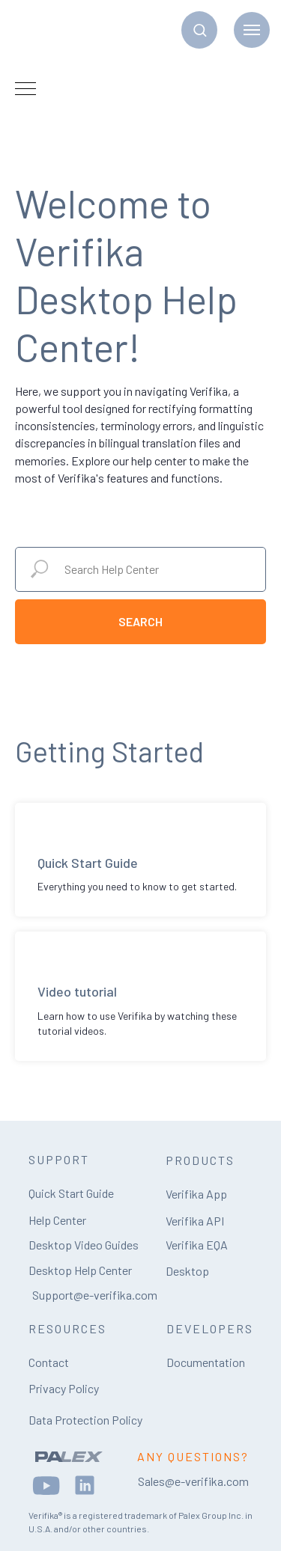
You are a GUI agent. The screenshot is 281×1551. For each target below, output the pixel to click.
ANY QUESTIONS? (193, 1456)
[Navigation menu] (252, 30)
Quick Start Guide (87, 862)
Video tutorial (77, 991)
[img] (68, 1456)
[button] (200, 29)
